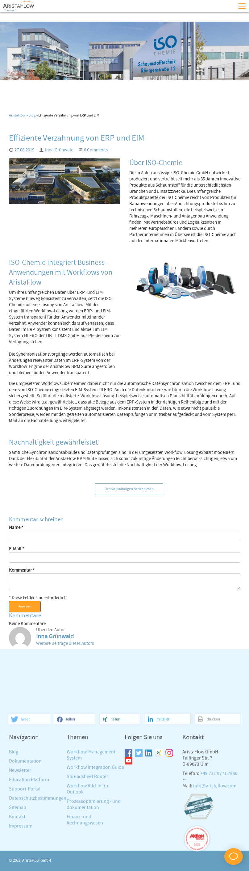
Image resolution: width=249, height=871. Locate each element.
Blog (31, 115)
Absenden (25, 606)
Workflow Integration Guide (95, 824)
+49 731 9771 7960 (219, 830)
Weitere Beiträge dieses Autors (65, 644)
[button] (29, 776)
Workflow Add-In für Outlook (88, 845)
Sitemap (17, 864)
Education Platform (29, 836)
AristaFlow (17, 115)
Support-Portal (24, 845)
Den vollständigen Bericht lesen (129, 489)
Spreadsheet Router (87, 833)
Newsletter (20, 827)
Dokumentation (25, 817)
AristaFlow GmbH (36, 860)
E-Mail (16, 549)
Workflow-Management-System (92, 811)
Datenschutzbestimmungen (37, 855)
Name (16, 528)
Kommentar (22, 570)
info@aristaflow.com (214, 842)
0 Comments (96, 150)
